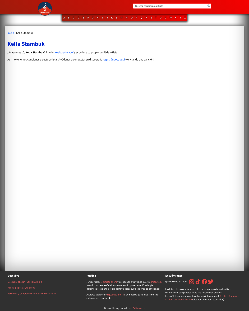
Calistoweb (138, 308)
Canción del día (34, 282)
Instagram (156, 282)
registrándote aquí (114, 60)
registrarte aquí (64, 52)
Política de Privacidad (45, 293)
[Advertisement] (207, 148)
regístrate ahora (108, 282)
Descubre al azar (16, 282)
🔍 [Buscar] (208, 6)
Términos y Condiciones (20, 293)
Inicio (10, 33)
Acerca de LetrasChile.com (21, 288)
